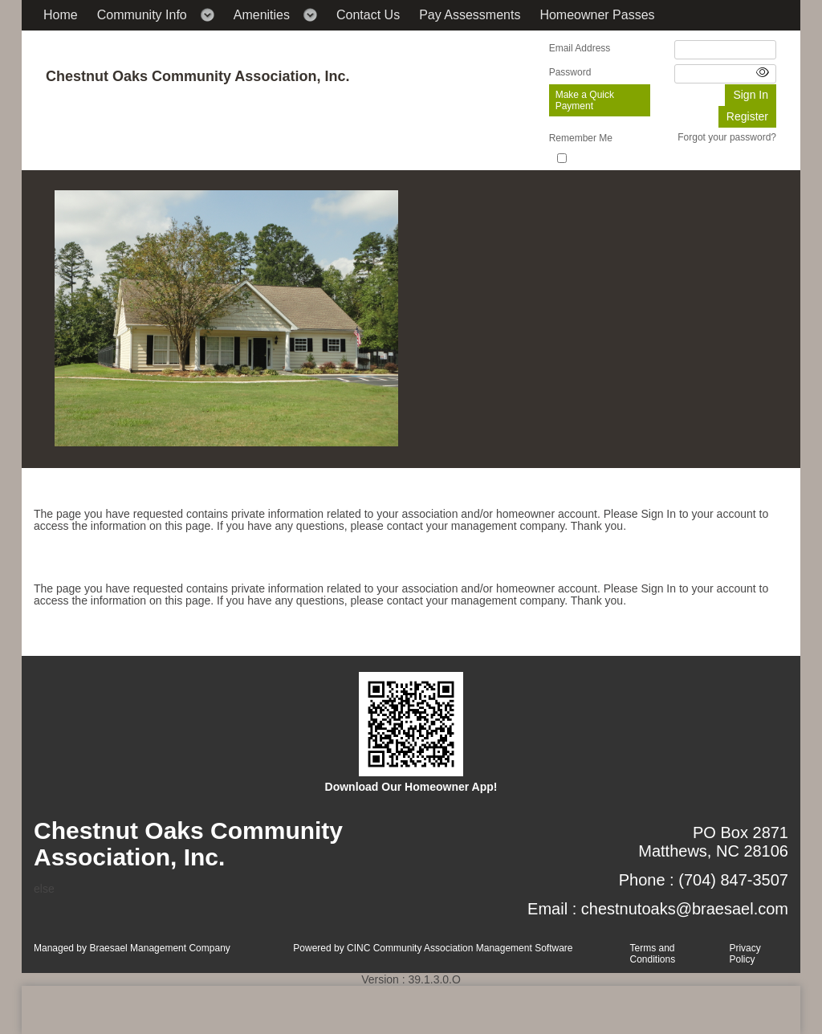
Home (60, 15)
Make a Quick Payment (584, 100)
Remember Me (580, 138)
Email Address (580, 48)
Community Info (142, 15)
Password (570, 72)
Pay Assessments (469, 15)
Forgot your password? (727, 137)
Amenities (262, 15)
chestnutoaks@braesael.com (684, 909)
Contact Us (368, 15)
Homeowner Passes (596, 15)
